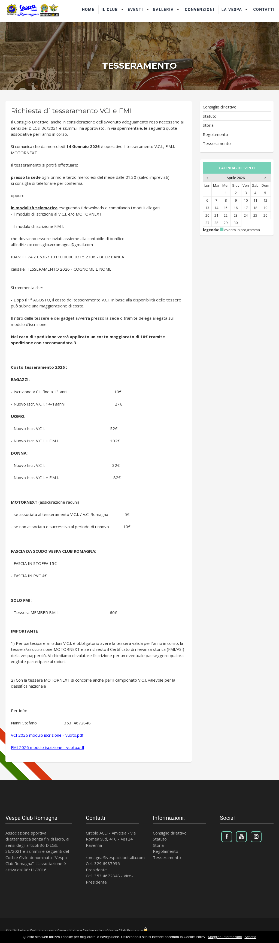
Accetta (250, 937)
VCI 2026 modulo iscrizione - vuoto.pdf (47, 735)
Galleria (163, 9)
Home (88, 9)
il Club (109, 9)
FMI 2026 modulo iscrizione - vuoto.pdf (47, 747)
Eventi (135, 9)
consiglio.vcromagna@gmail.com (63, 244)
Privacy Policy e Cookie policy (81, 930)
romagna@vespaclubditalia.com (115, 857)
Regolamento (215, 134)
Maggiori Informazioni (225, 937)
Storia (208, 125)
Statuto (210, 116)
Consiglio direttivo (219, 107)
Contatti (264, 9)
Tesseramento (217, 143)
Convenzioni (199, 9)
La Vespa (232, 9)
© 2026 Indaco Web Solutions (29, 930)
